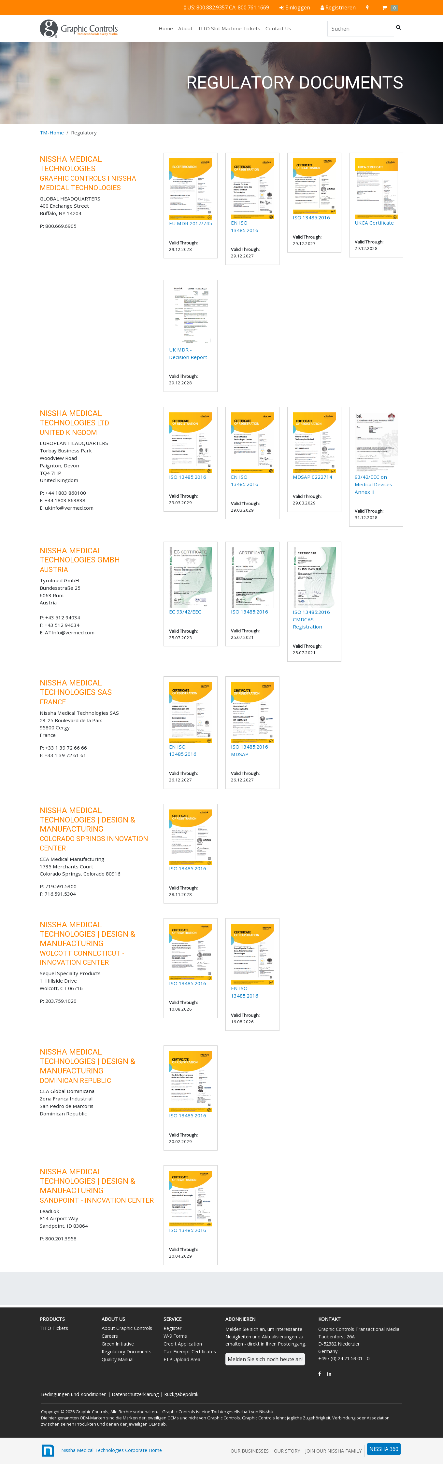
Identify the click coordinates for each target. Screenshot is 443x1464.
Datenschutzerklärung (135, 1394)
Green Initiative (118, 1344)
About (185, 28)
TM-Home (52, 132)
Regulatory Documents (126, 1351)
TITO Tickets (54, 1328)
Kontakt (329, 1319)
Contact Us (278, 28)
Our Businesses (250, 1451)
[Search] (360, 28)
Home (167, 28)
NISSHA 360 (383, 1449)
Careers (110, 1336)
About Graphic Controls (127, 1328)
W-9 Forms (175, 1336)
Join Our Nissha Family (333, 1451)
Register (172, 1328)
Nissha (266, 1412)
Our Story (287, 1451)
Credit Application (183, 1344)
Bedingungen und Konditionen (74, 1394)
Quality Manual (118, 1359)
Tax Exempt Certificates (190, 1351)
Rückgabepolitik (181, 1394)
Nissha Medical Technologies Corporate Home (101, 1451)
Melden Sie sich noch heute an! (265, 1359)
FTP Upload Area (182, 1359)
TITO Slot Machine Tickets (229, 28)
